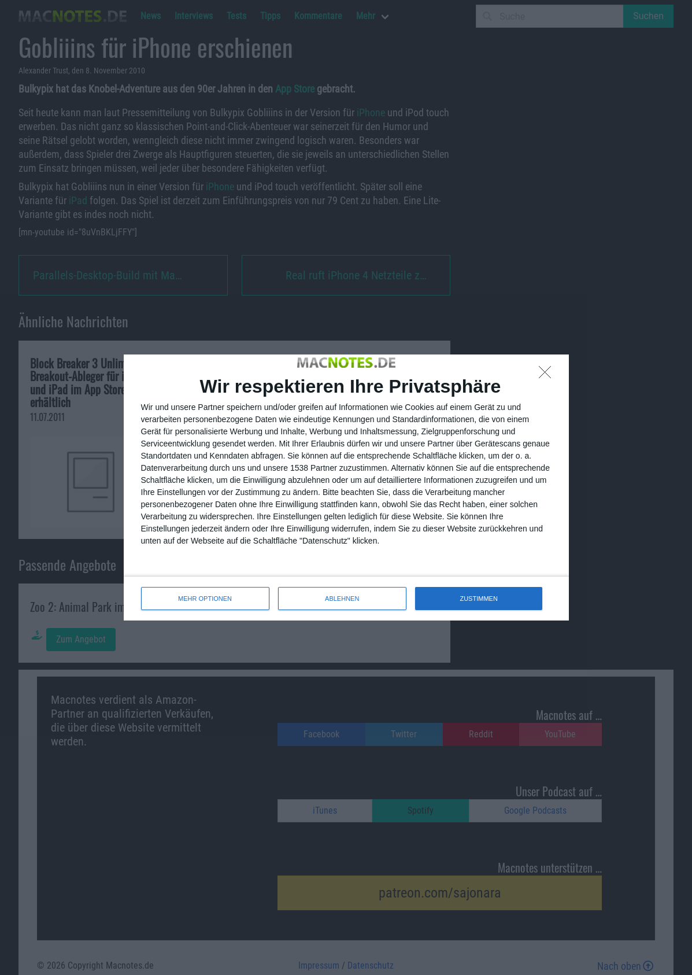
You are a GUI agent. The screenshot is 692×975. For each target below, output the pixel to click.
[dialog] (346, 487)
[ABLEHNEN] (548, 375)
